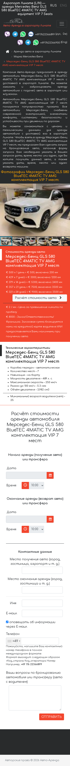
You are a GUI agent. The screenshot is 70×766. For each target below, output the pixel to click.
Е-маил (11, 613)
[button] (67, 210)
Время (11, 485)
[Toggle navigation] (62, 24)
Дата (11, 468)
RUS (53, 5)
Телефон (12, 634)
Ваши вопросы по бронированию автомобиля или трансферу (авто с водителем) (34, 677)
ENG (63, 5)
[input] (26, 475)
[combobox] (13, 641)
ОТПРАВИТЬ (51, 717)
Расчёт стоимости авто (39, 298)
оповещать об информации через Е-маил (30, 624)
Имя (13, 603)
